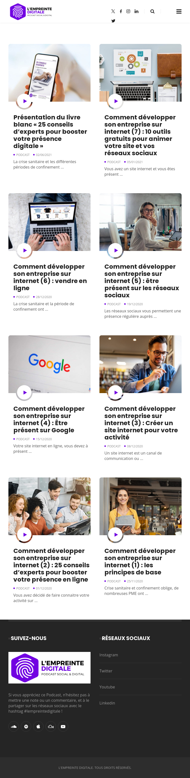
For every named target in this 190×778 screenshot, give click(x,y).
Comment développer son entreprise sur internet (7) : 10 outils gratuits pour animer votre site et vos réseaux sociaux (140, 135)
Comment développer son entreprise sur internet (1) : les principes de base (140, 562)
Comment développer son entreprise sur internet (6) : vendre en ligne (50, 277)
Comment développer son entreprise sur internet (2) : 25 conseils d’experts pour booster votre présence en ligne (51, 565)
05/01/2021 (135, 162)
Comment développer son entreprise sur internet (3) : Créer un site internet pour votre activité (141, 423)
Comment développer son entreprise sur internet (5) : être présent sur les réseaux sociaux (141, 281)
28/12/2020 (44, 297)
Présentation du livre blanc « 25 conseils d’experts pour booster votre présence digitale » (50, 131)
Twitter (105, 671)
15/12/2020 (44, 439)
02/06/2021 (44, 155)
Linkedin (107, 703)
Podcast (23, 155)
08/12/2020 (135, 446)
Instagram (108, 655)
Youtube (107, 687)
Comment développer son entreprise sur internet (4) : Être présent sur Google (49, 419)
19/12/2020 (135, 304)
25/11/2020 (135, 581)
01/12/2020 (44, 588)
